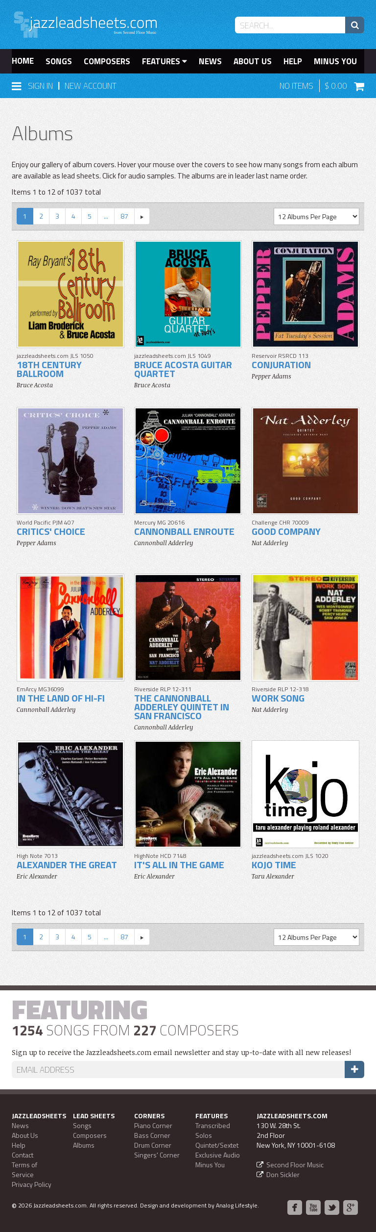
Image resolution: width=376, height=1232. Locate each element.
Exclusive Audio (217, 1155)
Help (292, 61)
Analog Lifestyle (237, 1205)
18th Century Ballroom (49, 369)
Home (23, 60)
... (106, 216)
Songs (59, 61)
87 (124, 216)
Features (164, 61)
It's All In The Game (179, 864)
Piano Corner (153, 1125)
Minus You (335, 61)
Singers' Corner (157, 1155)
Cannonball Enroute (184, 531)
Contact (22, 1155)
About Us (253, 61)
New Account (91, 85)
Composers (107, 61)
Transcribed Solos (212, 1130)
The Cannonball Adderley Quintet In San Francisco (181, 706)
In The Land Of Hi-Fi (61, 697)
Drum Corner (152, 1145)
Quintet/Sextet (216, 1145)
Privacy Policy (31, 1184)
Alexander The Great (67, 864)
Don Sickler (283, 1174)
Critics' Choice (51, 531)
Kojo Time (274, 864)
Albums (83, 1145)
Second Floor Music (295, 1164)
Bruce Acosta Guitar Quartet (183, 369)
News (210, 61)
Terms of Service (24, 1169)
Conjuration (281, 364)
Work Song (278, 697)
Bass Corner (152, 1135)
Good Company (286, 531)
